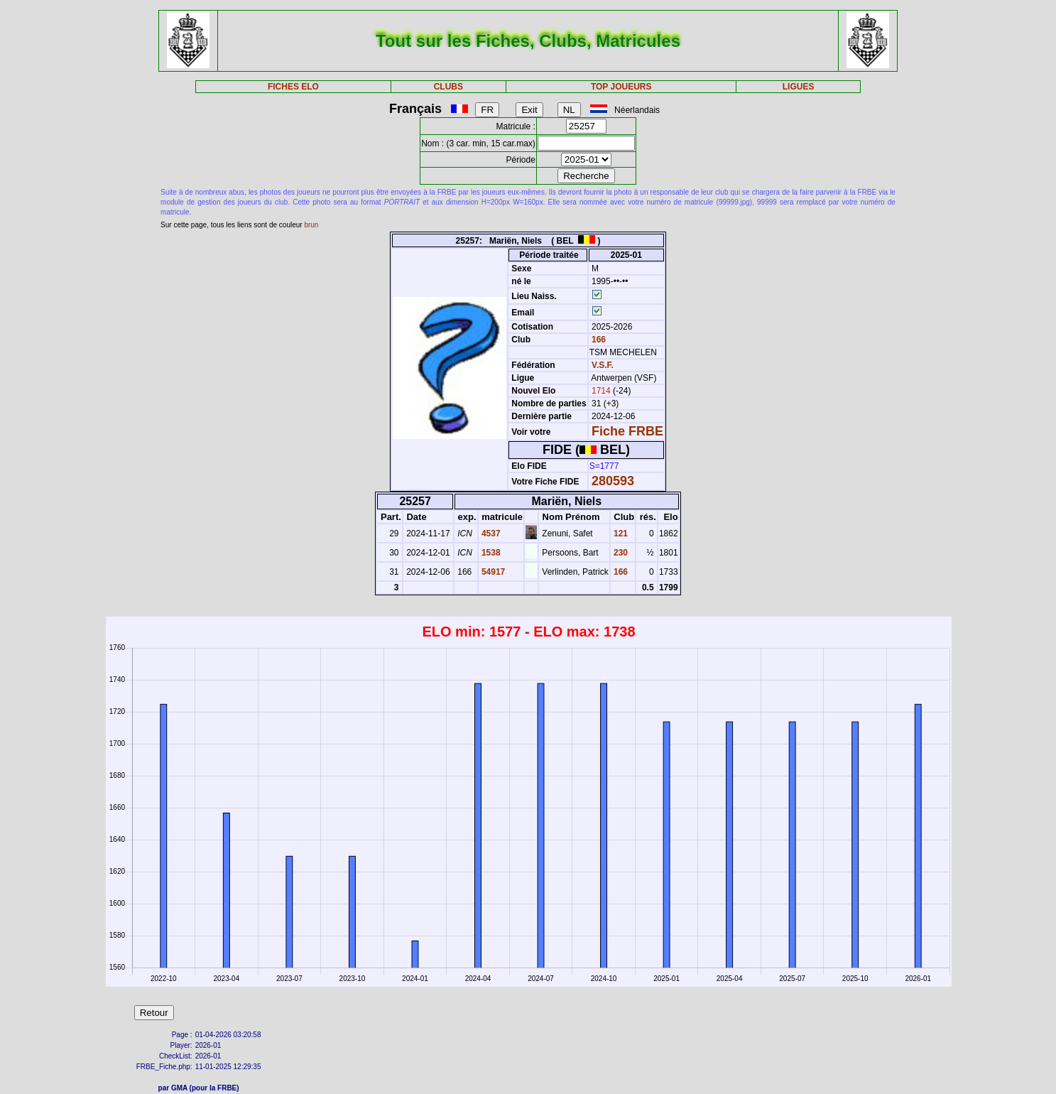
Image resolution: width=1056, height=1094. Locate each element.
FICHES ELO (293, 87)
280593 (613, 481)
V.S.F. (603, 365)
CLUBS (448, 87)
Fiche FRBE (627, 431)
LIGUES (799, 87)
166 (597, 340)
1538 (490, 553)
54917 (492, 572)
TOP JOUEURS (621, 87)
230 (619, 553)
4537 (490, 533)
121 (619, 533)
